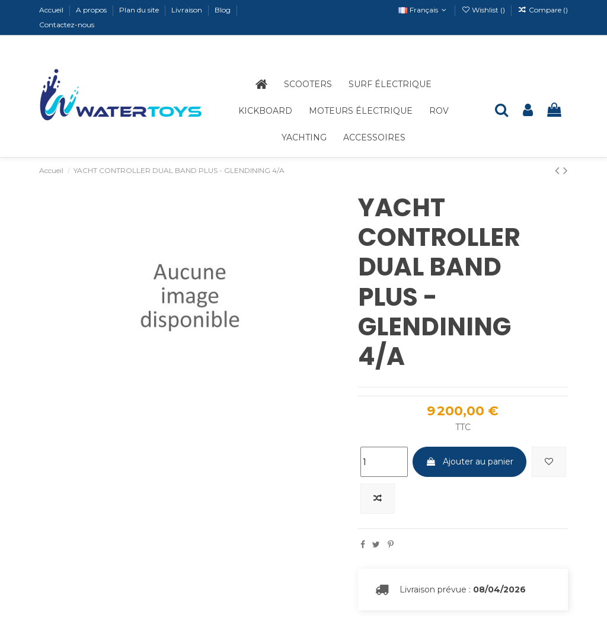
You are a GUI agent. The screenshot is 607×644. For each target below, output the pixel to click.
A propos (92, 9)
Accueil (52, 9)
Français (423, 9)
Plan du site (140, 9)
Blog (223, 9)
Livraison (187, 9)
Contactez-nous (66, 24)
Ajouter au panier (469, 461)
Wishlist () (484, 9)
